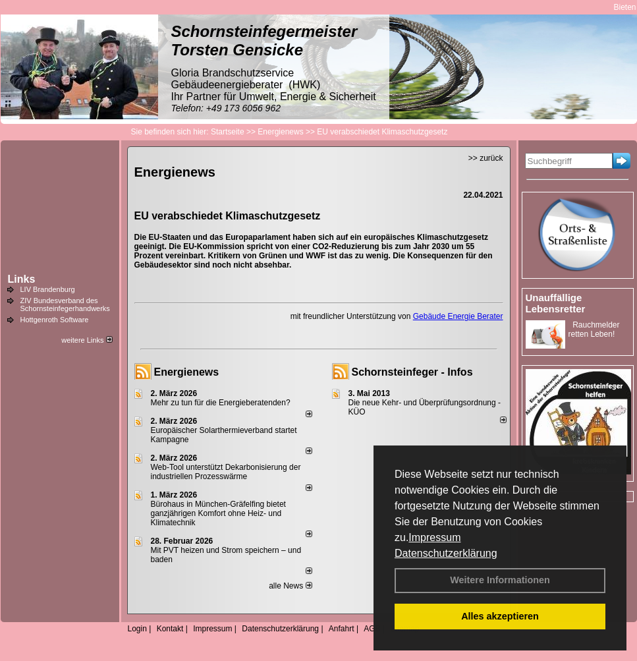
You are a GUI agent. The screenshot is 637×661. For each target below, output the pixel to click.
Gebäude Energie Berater (458, 316)
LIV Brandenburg (47, 289)
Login (137, 628)
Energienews (186, 372)
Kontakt (170, 628)
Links (22, 279)
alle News (290, 585)
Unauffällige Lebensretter (556, 303)
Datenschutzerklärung (446, 553)
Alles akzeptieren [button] (500, 616)
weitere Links (86, 340)
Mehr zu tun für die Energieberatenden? (221, 402)
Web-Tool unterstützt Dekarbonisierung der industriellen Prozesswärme (226, 472)
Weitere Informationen (500, 580)
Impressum (434, 537)
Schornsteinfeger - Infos (412, 372)
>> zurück (485, 158)
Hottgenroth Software (54, 320)
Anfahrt (341, 628)
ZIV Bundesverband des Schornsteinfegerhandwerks (65, 304)
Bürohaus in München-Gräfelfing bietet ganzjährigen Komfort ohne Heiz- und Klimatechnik (218, 513)
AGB (372, 628)
